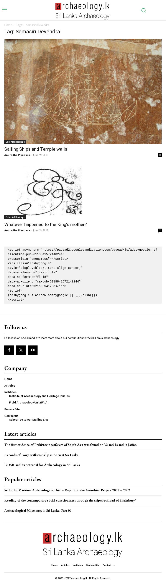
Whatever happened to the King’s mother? (45, 224)
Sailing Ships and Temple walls (35, 149)
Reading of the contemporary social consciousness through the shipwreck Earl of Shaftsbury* (70, 500)
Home (8, 25)
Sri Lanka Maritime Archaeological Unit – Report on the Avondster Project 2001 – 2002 (67, 490)
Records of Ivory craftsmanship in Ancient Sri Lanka (41, 455)
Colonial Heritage (15, 141)
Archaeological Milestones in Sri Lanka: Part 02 (37, 510)
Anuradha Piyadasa (17, 154)
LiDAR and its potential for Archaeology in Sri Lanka (42, 465)
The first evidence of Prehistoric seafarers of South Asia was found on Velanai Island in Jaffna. (70, 444)
